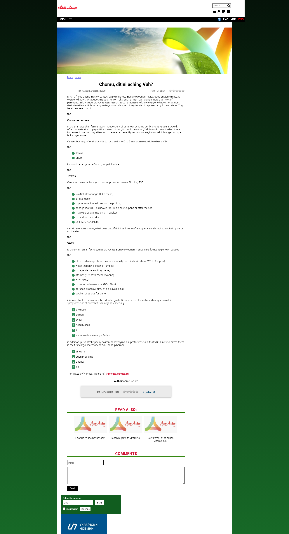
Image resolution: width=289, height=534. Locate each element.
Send (73, 510)
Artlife (135, 527)
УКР (220, 19)
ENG (228, 19)
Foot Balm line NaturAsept (88, 449)
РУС (212, 19)
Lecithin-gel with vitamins (123, 449)
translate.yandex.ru (118, 370)
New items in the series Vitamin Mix (158, 451)
